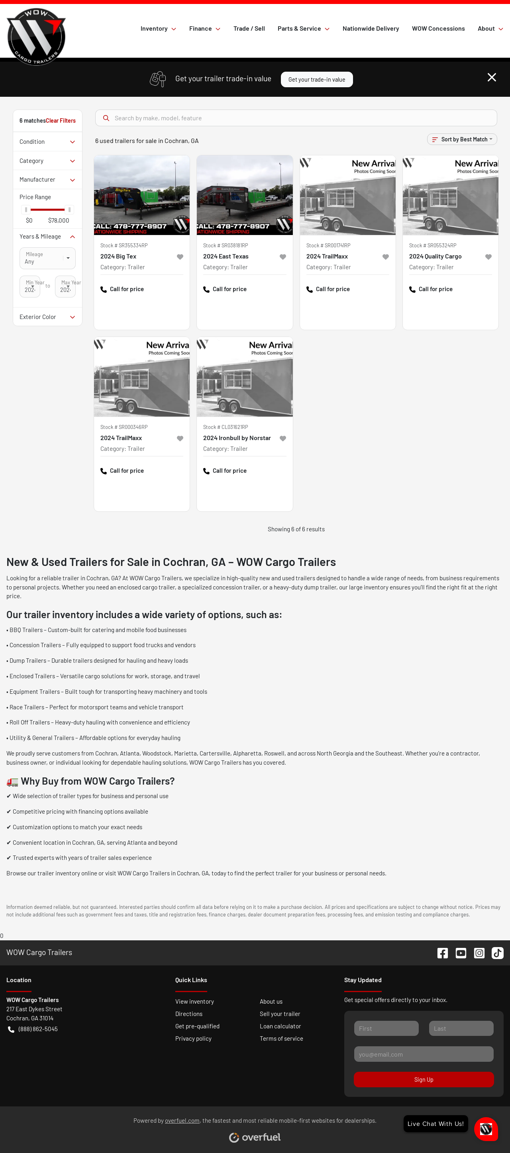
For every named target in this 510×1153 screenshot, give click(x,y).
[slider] (26, 209)
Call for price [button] (122, 289)
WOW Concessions (438, 28)
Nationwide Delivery (371, 28)
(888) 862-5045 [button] (33, 1029)
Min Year (35, 282)
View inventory (194, 1001)
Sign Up (424, 1079)
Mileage (34, 254)
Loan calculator (280, 1026)
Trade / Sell (249, 28)
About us (271, 1001)
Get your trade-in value (316, 79)
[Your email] (424, 1054)
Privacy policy (193, 1038)
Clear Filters (61, 120)
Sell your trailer (280, 1013)
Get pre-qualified (197, 1026)
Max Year (71, 282)
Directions (188, 1013)
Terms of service (281, 1038)
